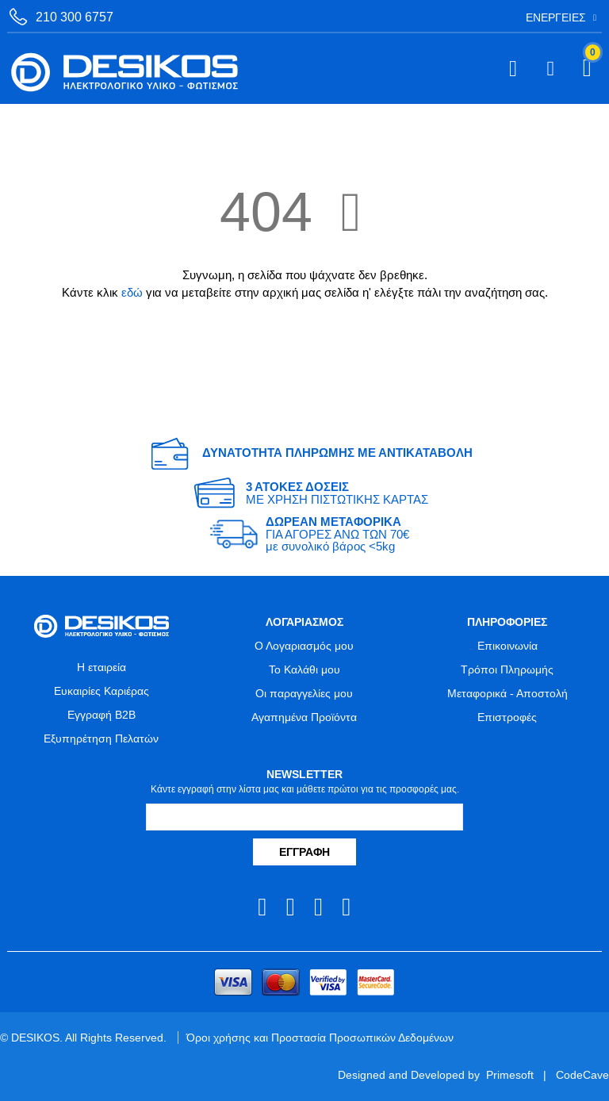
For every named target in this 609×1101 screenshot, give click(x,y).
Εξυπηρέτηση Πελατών (101, 738)
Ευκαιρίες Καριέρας (101, 691)
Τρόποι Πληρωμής (507, 669)
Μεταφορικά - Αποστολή (507, 693)
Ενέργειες (556, 17)
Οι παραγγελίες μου (304, 693)
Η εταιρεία (101, 667)
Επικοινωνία (507, 645)
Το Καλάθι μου (304, 669)
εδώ (132, 292)
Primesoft (510, 1074)
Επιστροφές (507, 717)
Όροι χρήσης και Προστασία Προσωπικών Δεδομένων (320, 1037)
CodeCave (582, 1074)
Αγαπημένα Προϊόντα (304, 717)
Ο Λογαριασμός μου (304, 645)
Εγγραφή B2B (101, 714)
